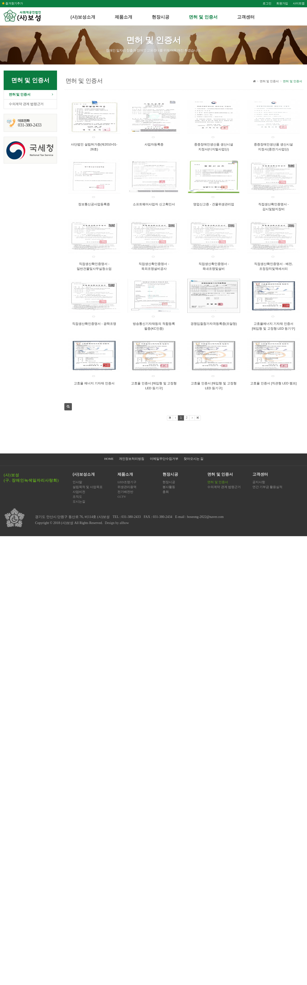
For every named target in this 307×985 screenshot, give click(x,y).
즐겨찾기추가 (12, 3)
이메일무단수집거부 (164, 458)
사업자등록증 (153, 144)
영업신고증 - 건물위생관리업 (213, 204)
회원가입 (282, 3)
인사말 (77, 482)
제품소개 (123, 17)
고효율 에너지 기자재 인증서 (94, 383)
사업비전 (79, 492)
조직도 (77, 496)
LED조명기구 (126, 482)
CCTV (121, 496)
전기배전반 (125, 492)
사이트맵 (299, 3)
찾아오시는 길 (193, 458)
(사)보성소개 (82, 17)
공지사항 (258, 482)
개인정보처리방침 (131, 458)
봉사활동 (169, 487)
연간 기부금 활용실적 (267, 487)
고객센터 (246, 17)
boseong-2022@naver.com (205, 517)
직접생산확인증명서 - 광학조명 (94, 323)
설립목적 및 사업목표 (88, 487)
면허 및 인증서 (203, 17)
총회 (166, 492)
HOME (109, 458)
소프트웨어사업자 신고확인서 (154, 204)
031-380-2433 (131, 517)
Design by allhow (117, 523)
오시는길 (79, 501)
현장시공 (160, 17)
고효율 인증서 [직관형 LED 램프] (273, 383)
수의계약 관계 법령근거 (26, 104)
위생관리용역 (126, 487)
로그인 (267, 3)
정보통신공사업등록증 (94, 204)
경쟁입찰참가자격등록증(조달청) (214, 323)
